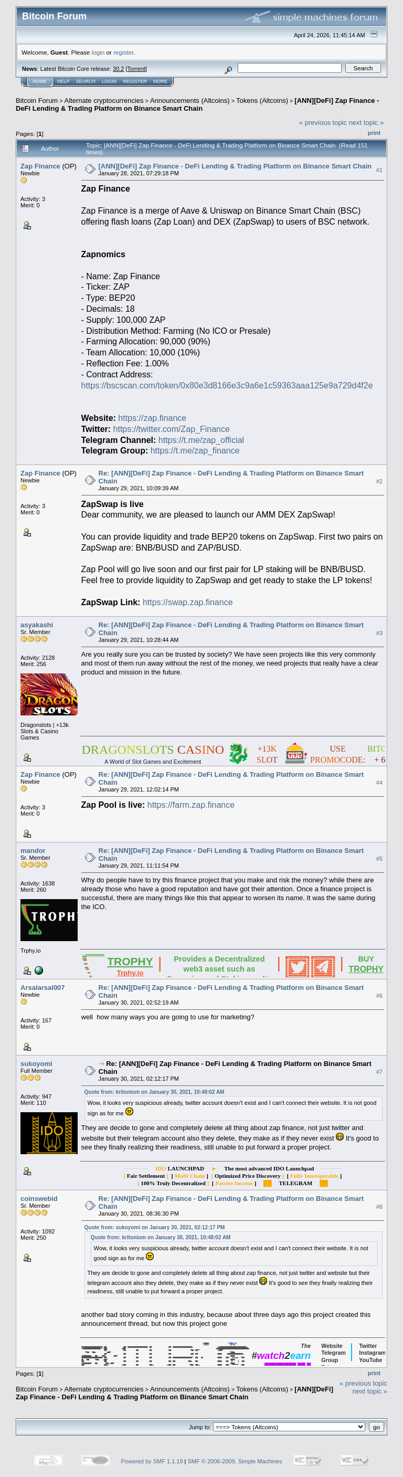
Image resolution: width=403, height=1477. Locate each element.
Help (63, 81)
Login (109, 81)
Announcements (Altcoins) (190, 100)
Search (86, 81)
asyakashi (36, 625)
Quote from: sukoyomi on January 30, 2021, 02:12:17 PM (154, 1227)
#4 (379, 782)
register (123, 52)
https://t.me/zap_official (201, 440)
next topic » (366, 122)
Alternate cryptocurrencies (104, 100)
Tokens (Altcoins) (262, 100)
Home (40, 81)
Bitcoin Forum (37, 100)
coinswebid (39, 1198)
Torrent (136, 69)
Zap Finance (40, 166)
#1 (379, 170)
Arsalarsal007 (42, 987)
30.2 (118, 69)
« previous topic (323, 122)
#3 (379, 633)
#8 (379, 1207)
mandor (33, 850)
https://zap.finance (152, 418)
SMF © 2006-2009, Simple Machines (235, 1461)
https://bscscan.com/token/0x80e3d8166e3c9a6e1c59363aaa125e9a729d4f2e (227, 385)
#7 (379, 1072)
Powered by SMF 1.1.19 (152, 1461)
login (98, 52)
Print (374, 133)
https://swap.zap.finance (188, 602)
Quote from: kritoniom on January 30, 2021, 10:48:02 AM (154, 1092)
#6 (379, 996)
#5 (379, 859)
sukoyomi (36, 1064)
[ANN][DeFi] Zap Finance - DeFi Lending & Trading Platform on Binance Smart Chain (197, 104)
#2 (379, 481)
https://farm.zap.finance (191, 804)
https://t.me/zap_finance (195, 450)
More (160, 81)
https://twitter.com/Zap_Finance (171, 429)
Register (135, 81)
